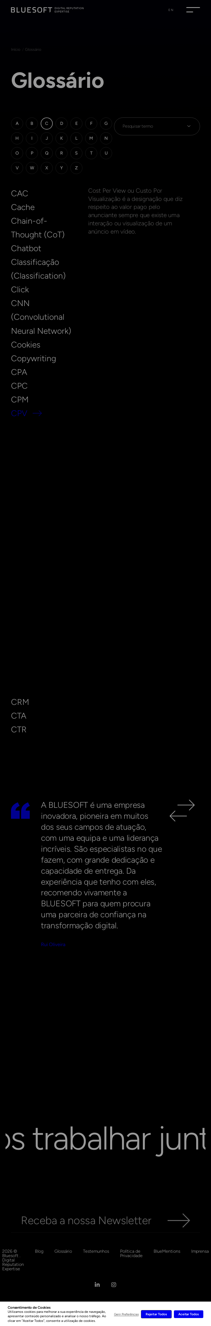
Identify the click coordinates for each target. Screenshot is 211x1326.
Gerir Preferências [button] (126, 1314)
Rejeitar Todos (156, 1314)
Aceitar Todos (188, 1314)
